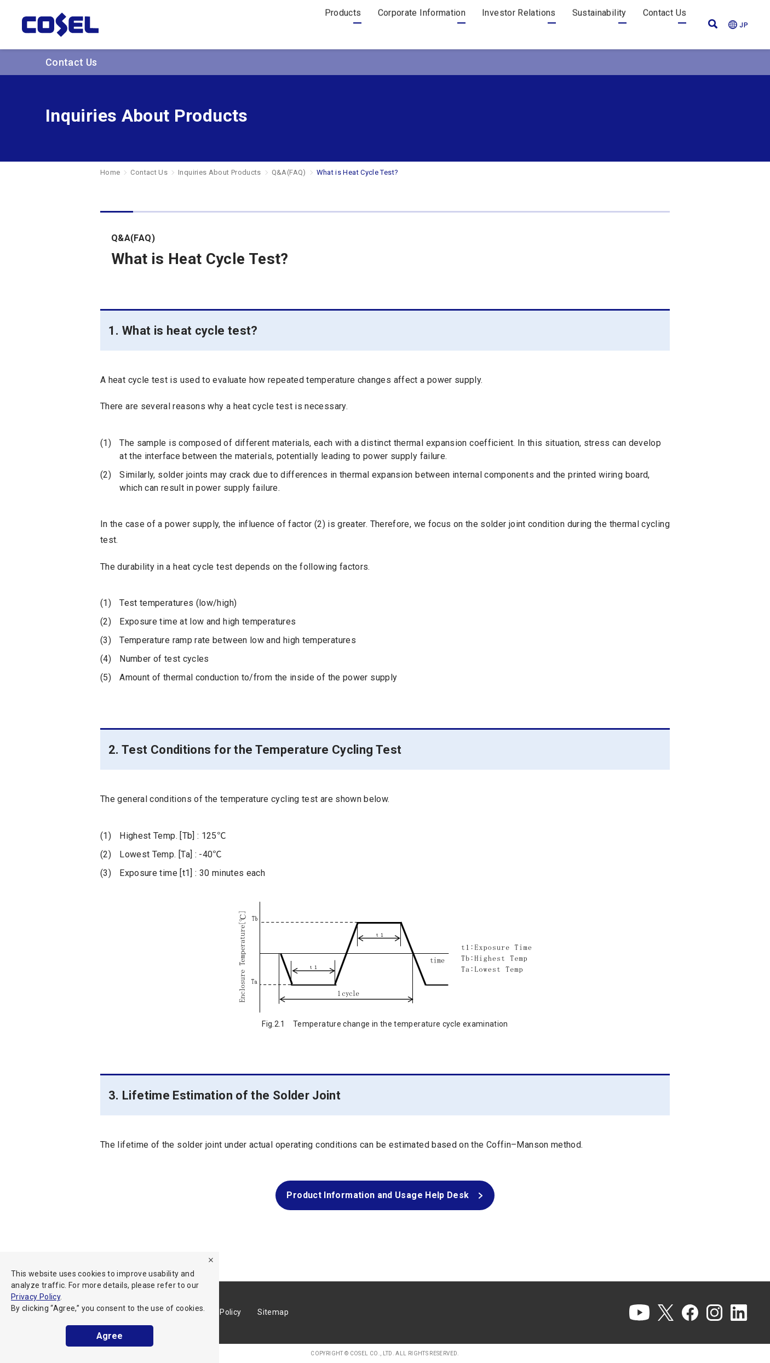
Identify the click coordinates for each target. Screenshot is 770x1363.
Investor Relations (518, 24)
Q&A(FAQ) (289, 172)
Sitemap (273, 1312)
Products (343, 24)
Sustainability (599, 24)
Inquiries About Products (219, 172)
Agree (109, 1336)
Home (110, 172)
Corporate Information (422, 24)
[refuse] (211, 1260)
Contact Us (665, 24)
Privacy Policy (35, 1296)
